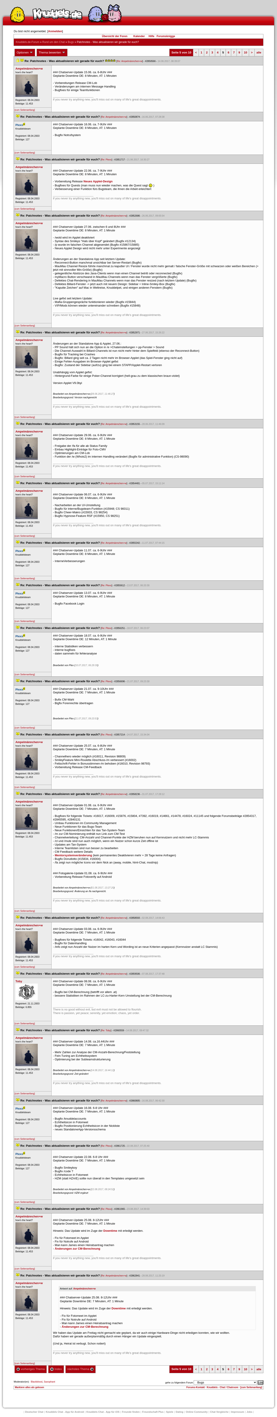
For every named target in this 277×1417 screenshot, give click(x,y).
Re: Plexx (106, 159)
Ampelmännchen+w (84, 1288)
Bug (71, 42)
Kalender (139, 36)
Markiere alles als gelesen (29, 1387)
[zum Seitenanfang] (24, 110)
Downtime (110, 1230)
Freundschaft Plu (153, 1412)
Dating (179, 1412)
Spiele (169, 1412)
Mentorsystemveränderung (73, 855)
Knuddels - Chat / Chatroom (222, 1387)
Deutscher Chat (34, 1412)
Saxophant (49, 1381)
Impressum (237, 1412)
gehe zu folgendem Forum (179, 1382)
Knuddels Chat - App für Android (65, 1412)
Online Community (197, 1412)
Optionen (25, 52)
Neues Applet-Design (98, 181)
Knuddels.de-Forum (27, 42)
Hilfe (151, 36)
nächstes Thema (80, 1369)
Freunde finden (131, 1412)
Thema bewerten (52, 52)
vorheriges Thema (31, 1369)
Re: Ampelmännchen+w (129, 61)
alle (258, 52)
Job (249, 1412)
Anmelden (55, 31)
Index (56, 1369)
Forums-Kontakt (195, 1387)
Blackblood (36, 1381)
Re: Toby (106, 1030)
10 (245, 52)
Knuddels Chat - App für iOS (103, 1412)
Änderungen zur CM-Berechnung (77, 1248)
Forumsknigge (166, 36)
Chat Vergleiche (219, 1412)
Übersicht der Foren (114, 36)
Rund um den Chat (53, 42)
